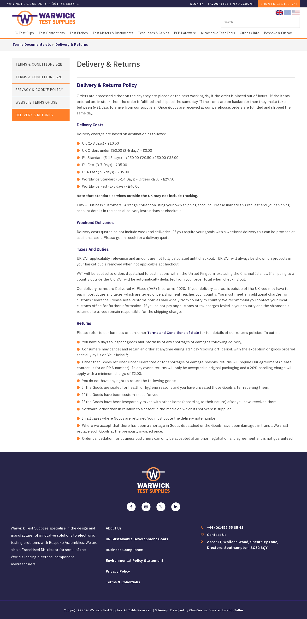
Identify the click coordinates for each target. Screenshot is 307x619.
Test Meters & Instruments (113, 33)
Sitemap (161, 610)
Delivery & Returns (71, 44)
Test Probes (79, 33)
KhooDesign (198, 610)
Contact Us (216, 534)
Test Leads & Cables (153, 33)
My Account (243, 4)
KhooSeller (234, 610)
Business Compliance (124, 549)
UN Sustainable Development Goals (137, 539)
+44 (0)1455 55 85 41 (225, 527)
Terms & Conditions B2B (39, 64)
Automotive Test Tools (218, 33)
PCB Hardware (185, 33)
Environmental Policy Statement (134, 560)
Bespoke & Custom (278, 33)
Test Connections (52, 33)
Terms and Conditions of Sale (173, 332)
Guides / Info (249, 33)
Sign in (197, 4)
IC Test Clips (24, 33)
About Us (114, 528)
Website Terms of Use (37, 102)
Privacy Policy (118, 571)
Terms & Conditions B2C (39, 77)
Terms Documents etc (31, 44)
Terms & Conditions (123, 582)
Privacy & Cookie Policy (39, 90)
